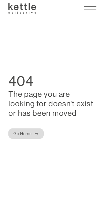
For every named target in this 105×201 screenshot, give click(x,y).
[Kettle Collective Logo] (22, 8)
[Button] (26, 133)
